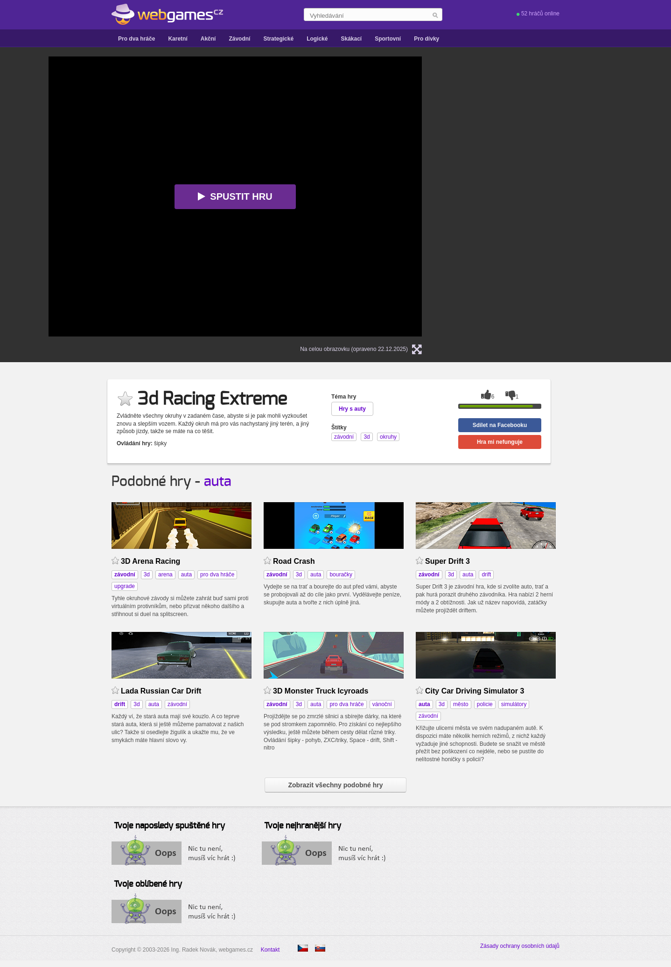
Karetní (177, 38)
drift (486, 574)
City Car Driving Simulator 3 (474, 691)
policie (485, 704)
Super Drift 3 (447, 561)
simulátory (514, 704)
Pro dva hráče (136, 38)
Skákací (351, 38)
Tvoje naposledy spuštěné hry (169, 826)
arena (165, 574)
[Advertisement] (552, 114)
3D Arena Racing (150, 561)
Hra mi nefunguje (500, 442)
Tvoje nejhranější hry (302, 826)
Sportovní (388, 38)
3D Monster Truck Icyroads (320, 691)
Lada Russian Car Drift (161, 691)
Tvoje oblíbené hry (148, 884)
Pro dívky (426, 38)
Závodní (239, 38)
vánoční (382, 704)
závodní (177, 704)
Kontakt (270, 949)
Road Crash (294, 561)
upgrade (124, 586)
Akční (208, 38)
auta (217, 482)
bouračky (340, 574)
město (460, 704)
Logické (317, 38)
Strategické (278, 38)
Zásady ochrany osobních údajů (519, 946)
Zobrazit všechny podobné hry (335, 785)
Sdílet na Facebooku (500, 425)
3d (147, 574)
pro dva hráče (217, 574)
